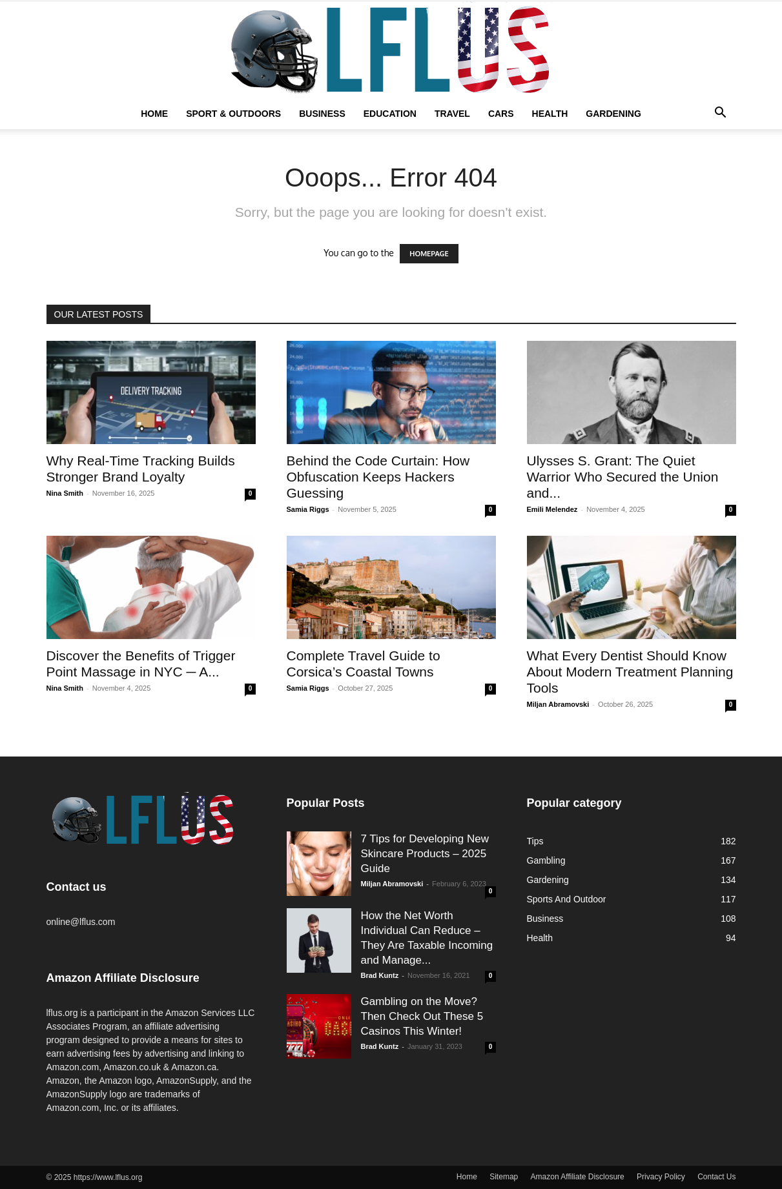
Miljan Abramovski (558, 704)
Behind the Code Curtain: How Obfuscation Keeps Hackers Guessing (378, 476)
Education (390, 113)
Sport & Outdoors (233, 113)
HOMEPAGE (428, 253)
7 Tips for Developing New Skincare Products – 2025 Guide (425, 854)
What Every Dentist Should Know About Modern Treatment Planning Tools (630, 671)
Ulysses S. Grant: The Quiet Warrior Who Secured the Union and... (623, 476)
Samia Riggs (308, 509)
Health (550, 113)
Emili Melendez (552, 509)
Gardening (613, 113)
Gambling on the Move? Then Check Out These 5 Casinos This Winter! (422, 1016)
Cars (501, 113)
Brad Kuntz (380, 975)
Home (154, 113)
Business (322, 113)
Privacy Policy (661, 1176)
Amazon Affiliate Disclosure (577, 1176)
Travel (452, 113)
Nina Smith (64, 493)
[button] (720, 114)
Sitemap (503, 1176)
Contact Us (716, 1176)
